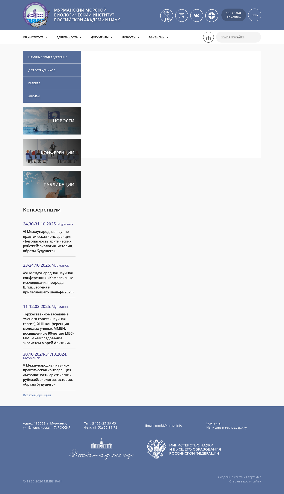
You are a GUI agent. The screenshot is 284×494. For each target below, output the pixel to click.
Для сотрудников (41, 70)
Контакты (213, 423)
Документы (100, 37)
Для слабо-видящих (234, 14)
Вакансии (157, 37)
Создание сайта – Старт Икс (239, 477)
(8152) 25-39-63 (104, 423)
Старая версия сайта (245, 481)
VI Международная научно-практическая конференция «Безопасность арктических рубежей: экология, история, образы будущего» (48, 241)
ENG (255, 15)
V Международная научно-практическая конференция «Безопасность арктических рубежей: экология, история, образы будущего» (48, 375)
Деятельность (67, 37)
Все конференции (37, 395)
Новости (129, 37)
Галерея (34, 83)
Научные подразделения (47, 57)
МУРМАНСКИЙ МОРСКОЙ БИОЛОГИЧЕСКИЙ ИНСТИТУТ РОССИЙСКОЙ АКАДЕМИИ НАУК (87, 15)
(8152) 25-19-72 (105, 427)
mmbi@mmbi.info (168, 425)
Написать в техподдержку (226, 427)
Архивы (34, 96)
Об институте (33, 37)
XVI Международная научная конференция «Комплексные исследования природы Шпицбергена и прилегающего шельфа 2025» (48, 282)
